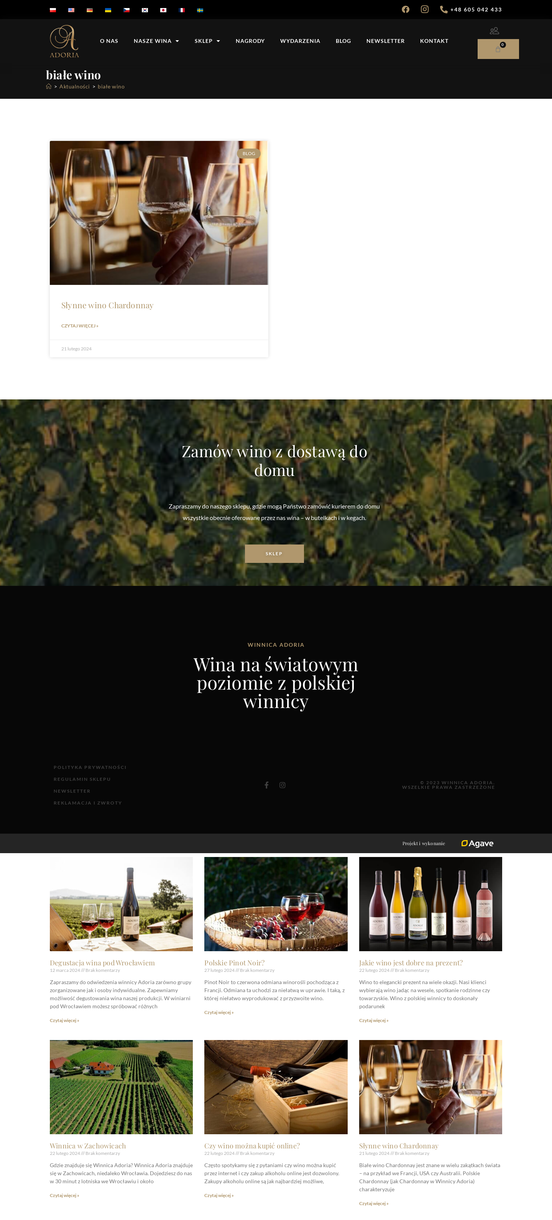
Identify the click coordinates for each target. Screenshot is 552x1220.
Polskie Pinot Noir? (234, 969)
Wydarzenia (300, 41)
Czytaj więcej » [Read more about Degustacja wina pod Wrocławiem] (64, 1027)
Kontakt (434, 41)
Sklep (207, 40)
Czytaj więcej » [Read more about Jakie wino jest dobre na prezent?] (374, 1027)
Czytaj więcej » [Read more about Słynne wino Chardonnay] (80, 326)
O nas (109, 41)
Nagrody (250, 41)
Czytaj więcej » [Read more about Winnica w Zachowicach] (64, 1202)
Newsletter (385, 41)
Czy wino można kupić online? (252, 1152)
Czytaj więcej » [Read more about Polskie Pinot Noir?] (219, 1019)
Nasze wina (156, 40)
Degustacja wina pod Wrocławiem (102, 969)
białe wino (111, 86)
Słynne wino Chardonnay (107, 304)
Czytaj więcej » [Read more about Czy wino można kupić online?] (219, 1202)
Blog (343, 41)
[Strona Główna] (49, 86)
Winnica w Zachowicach (88, 1152)
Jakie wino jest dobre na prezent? (411, 969)
